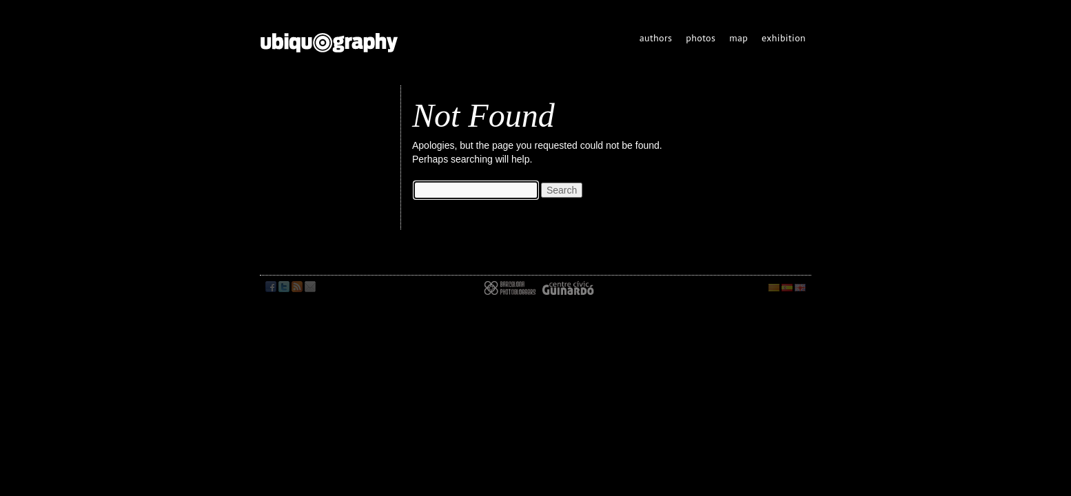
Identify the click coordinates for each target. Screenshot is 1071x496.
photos (700, 38)
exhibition (784, 38)
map (738, 38)
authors (656, 38)
